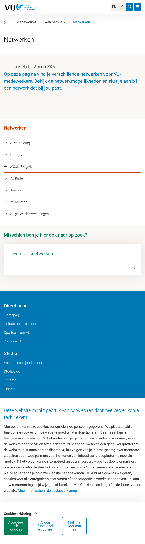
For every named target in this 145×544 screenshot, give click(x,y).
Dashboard (12, 341)
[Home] (6, 22)
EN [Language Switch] (114, 7)
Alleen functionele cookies (45, 525)
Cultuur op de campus (20, 324)
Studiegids (12, 371)
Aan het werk (55, 22)
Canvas (10, 389)
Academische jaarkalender (24, 363)
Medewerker (26, 22)
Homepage (12, 315)
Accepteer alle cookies (16, 525)
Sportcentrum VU (17, 332)
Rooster (10, 380)
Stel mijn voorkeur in (74, 525)
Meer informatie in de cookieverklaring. (48, 490)
